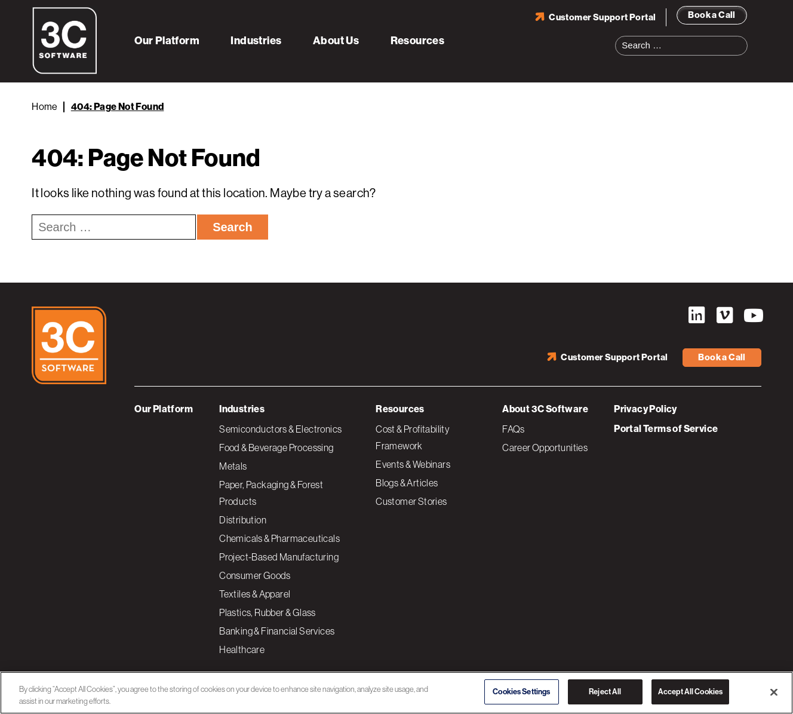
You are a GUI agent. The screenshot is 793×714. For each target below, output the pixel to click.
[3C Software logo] (65, 71)
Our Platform (166, 40)
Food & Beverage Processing (276, 447)
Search (742, 38)
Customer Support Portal (602, 17)
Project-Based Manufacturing (279, 556)
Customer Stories (411, 501)
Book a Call (711, 15)
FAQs (513, 429)
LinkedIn (696, 315)
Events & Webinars (413, 464)
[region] (396, 693)
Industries (255, 40)
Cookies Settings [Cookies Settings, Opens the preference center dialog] (521, 691)
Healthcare (242, 649)
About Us (336, 40)
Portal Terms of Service (666, 428)
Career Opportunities (545, 447)
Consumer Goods (255, 575)
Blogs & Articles (407, 482)
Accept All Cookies (690, 691)
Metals (233, 466)
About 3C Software (545, 409)
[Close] (774, 692)
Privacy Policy (645, 409)
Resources (418, 40)
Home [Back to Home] (45, 106)
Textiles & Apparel (254, 594)
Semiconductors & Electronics (280, 429)
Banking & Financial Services (276, 631)
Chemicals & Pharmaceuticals (279, 538)
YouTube (752, 315)
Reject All (605, 691)
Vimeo (724, 315)
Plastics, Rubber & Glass (267, 612)
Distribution (242, 519)
